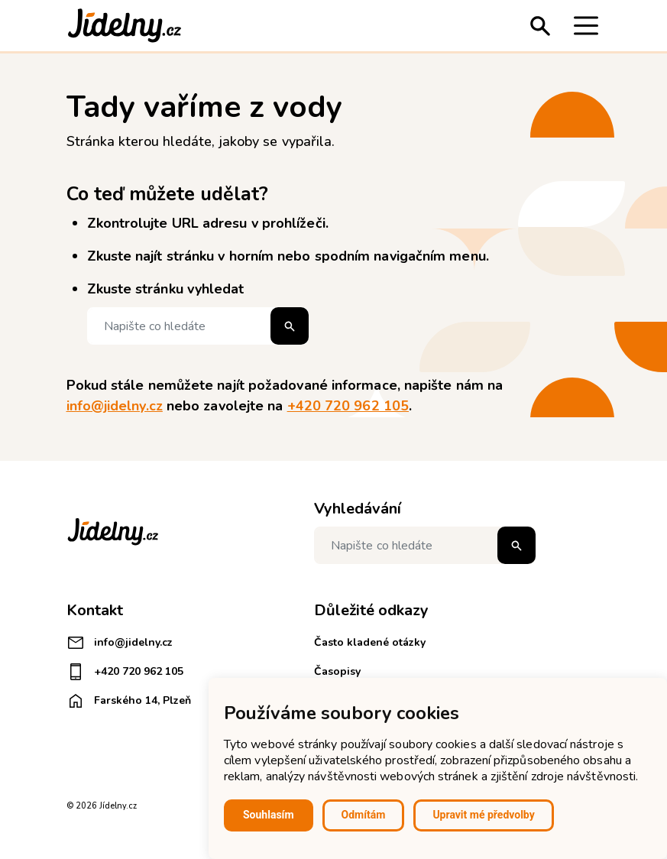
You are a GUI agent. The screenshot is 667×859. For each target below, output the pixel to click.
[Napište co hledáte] (198, 326)
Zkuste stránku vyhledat (165, 289)
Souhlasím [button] (268, 815)
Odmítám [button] (364, 815)
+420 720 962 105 (348, 406)
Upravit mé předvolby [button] (483, 815)
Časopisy (337, 671)
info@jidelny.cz (114, 406)
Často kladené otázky (370, 642)
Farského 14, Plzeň (128, 701)
